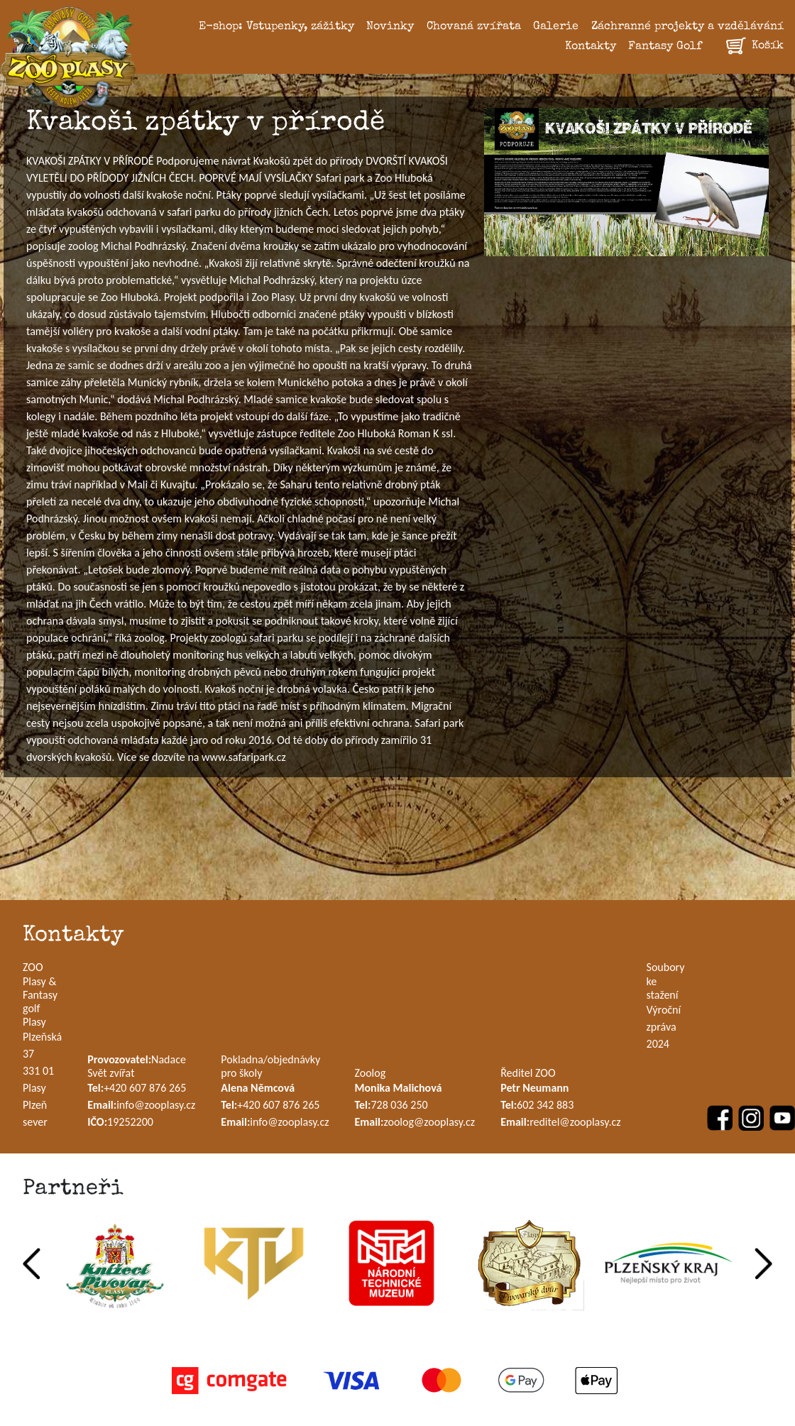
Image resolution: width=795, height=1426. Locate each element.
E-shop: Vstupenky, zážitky (276, 27)
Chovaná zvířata (474, 27)
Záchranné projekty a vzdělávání (687, 27)
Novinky (390, 27)
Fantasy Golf (665, 47)
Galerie (556, 27)
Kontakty (590, 47)
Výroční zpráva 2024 (664, 1027)
